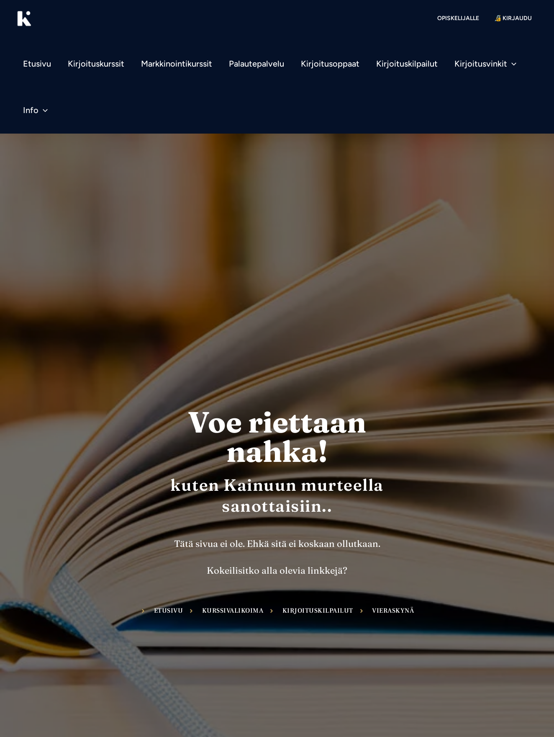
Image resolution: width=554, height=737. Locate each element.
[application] (511, 64)
